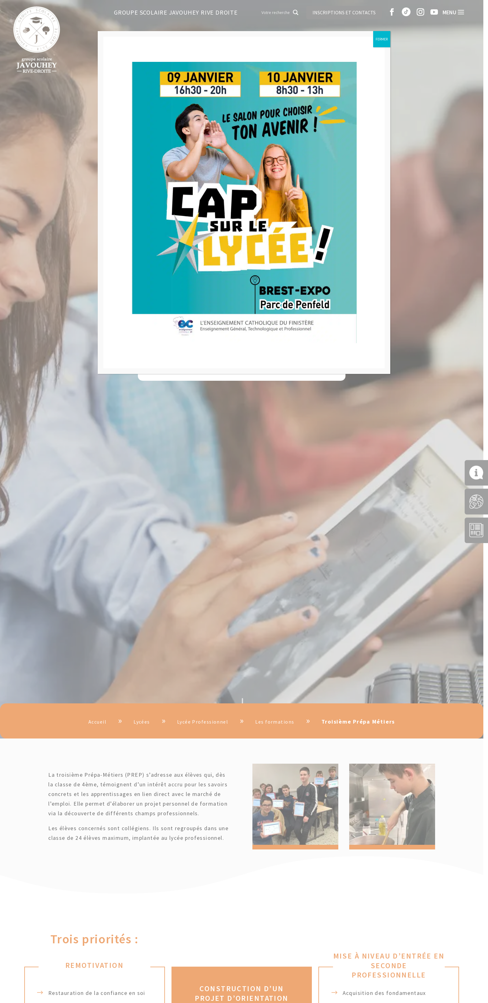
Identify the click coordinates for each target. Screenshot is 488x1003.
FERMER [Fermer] (382, 39)
